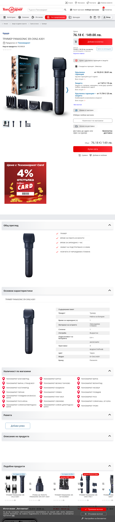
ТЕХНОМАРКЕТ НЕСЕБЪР (88, 388)
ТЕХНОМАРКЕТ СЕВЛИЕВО (51, 401)
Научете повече (78, 53)
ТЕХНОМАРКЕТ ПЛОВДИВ (89, 392)
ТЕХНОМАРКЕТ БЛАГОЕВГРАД (15, 379)
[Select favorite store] (84, 9)
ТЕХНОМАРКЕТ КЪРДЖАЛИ (51, 388)
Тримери (43, 23)
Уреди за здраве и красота (18, 23)
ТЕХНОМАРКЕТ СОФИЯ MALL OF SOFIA (94, 401)
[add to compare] (7, 483)
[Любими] (99, 17)
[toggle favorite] (98, 155)
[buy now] (92, 149)
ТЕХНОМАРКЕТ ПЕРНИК (13, 392)
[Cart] (107, 9)
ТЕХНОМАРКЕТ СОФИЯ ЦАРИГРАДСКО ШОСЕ (56, 406)
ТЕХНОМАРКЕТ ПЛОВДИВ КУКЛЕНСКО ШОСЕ (19, 397)
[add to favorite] (7, 489)
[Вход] (106, 17)
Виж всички (78, 105)
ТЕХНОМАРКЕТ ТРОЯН (87, 406)
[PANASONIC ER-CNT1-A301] (39, 483)
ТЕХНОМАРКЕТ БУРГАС (50, 379)
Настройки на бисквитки (93, 518)
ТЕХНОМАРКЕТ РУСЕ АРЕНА (14, 401)
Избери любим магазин (83, 115)
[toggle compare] (83, 155)
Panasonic (93, 360)
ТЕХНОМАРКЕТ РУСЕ (87, 397)
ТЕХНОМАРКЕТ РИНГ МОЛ (51, 397)
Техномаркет (24, 43)
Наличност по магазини (92, 120)
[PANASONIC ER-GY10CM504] (64, 483)
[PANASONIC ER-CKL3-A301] (15, 483)
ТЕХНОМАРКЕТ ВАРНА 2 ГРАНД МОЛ (18, 383)
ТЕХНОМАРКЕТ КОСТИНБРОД (15, 388)
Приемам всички (93, 509)
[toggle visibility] (57, 226)
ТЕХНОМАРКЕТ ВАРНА (87, 379)
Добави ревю (18, 425)
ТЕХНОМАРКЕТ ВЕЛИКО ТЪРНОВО (54, 383)
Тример (93, 313)
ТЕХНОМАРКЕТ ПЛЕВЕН (50, 392)
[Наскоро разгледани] (91, 17)
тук (13, 515)
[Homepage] (13, 9)
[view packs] (92, 41)
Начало (5, 23)
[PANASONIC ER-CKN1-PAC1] (88, 483)
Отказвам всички (93, 514)
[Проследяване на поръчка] (95, 17)
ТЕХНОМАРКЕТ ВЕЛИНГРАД (89, 383)
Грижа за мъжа (33, 23)
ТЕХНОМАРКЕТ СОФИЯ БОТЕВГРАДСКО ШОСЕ (19, 406)
